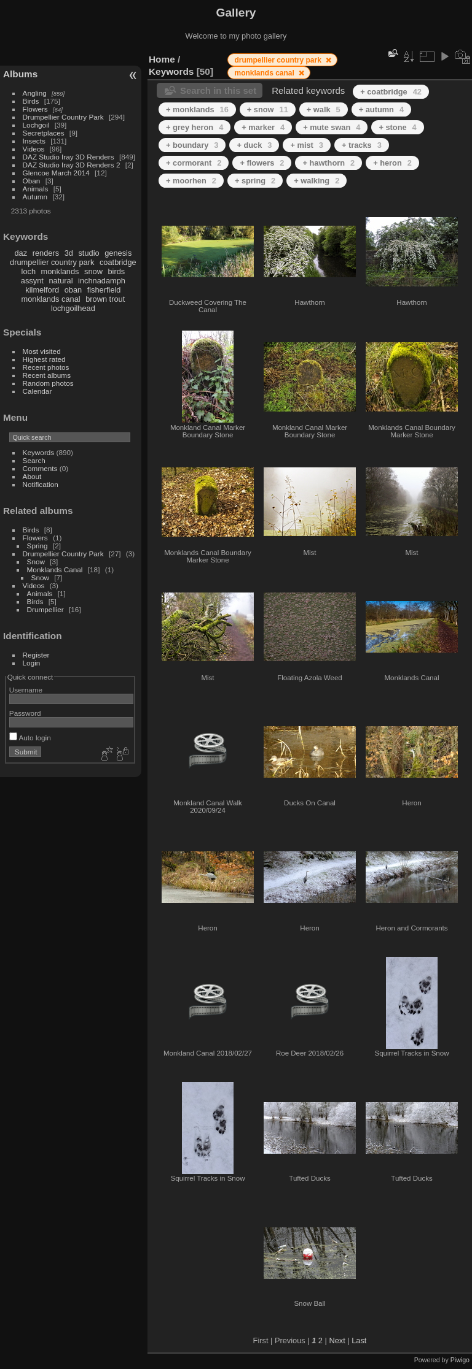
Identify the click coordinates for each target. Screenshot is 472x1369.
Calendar (37, 391)
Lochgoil (36, 125)
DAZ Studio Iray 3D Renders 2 (71, 165)
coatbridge (118, 262)
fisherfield (104, 289)
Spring (37, 546)
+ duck (254, 145)
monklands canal (51, 299)
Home (162, 59)
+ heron (392, 162)
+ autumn (381, 109)
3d (69, 253)
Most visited (42, 351)
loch (29, 271)
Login (32, 663)
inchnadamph (101, 280)
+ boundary (192, 145)
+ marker (263, 127)
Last (359, 1340)
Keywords (39, 452)
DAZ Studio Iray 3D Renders (68, 157)
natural (61, 280)
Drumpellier (45, 609)
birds (116, 271)
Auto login (30, 738)
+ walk (323, 109)
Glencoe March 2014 (56, 173)
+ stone (397, 127)
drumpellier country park (52, 262)
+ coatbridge (391, 91)
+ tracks (362, 145)
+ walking (316, 180)
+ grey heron (194, 127)
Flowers (35, 109)
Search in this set (218, 90)
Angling (35, 93)
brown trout (105, 299)
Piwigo (460, 1359)
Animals (36, 189)
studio (88, 253)
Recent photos (46, 367)
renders (46, 253)
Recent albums (47, 375)
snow (93, 271)
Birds (31, 101)
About (32, 476)
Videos (34, 149)
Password (25, 713)
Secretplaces (44, 133)
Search (34, 460)
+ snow (267, 109)
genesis (118, 253)
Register (36, 655)
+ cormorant (193, 162)
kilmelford (42, 289)
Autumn (35, 197)
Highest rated (44, 359)
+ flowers (262, 162)
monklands (60, 271)
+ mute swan (331, 127)
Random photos (48, 383)
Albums (20, 74)
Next (337, 1340)
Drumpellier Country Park (63, 117)
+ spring (255, 180)
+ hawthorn (328, 162)
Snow (36, 562)
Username (25, 690)
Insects (34, 141)
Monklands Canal (55, 569)
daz (21, 253)
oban (73, 289)
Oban (32, 181)
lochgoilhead (73, 308)
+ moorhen (191, 180)
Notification (40, 484)
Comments (40, 468)
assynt (32, 280)
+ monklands (197, 109)
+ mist (306, 145)
